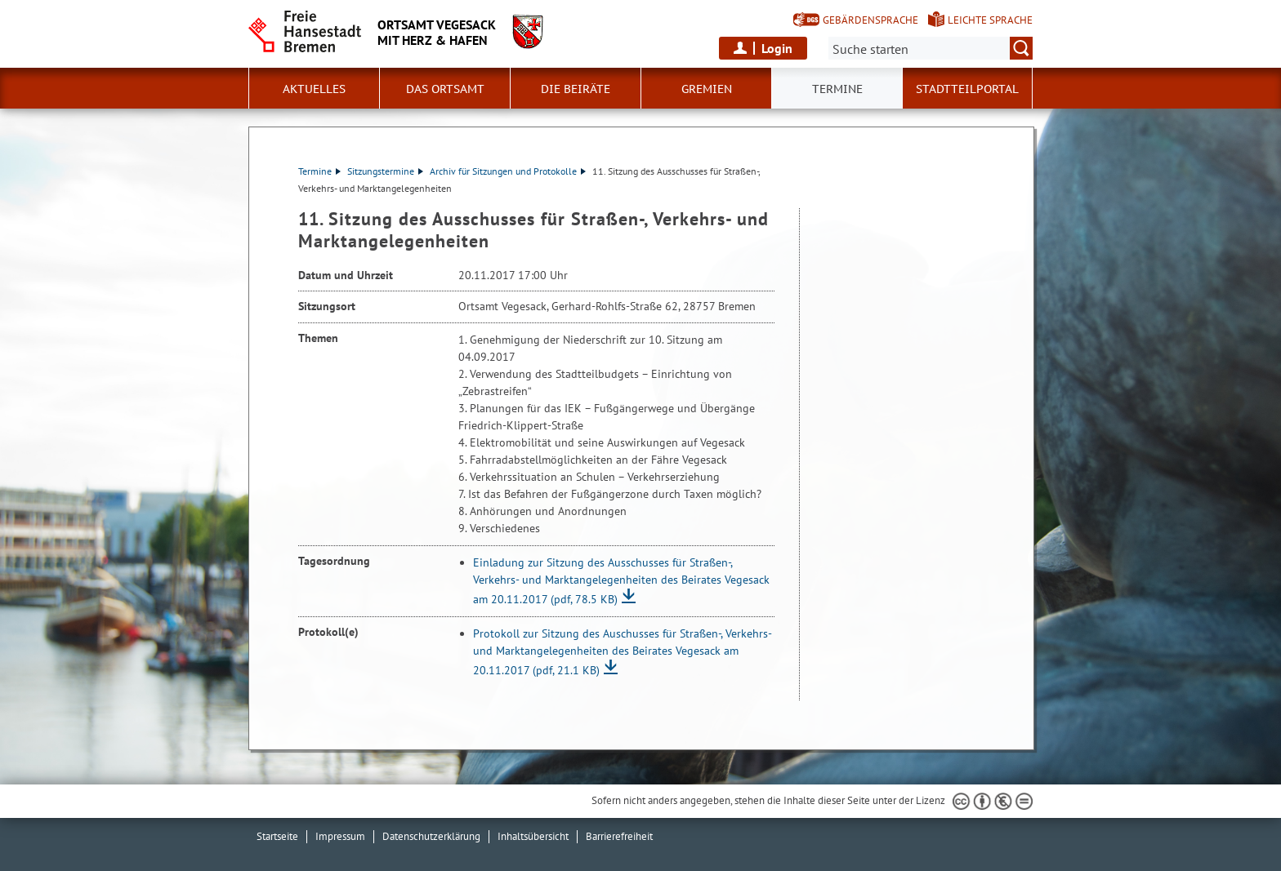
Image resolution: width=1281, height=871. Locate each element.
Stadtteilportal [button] (967, 89)
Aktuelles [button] (314, 89)
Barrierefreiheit (619, 836)
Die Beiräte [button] (575, 89)
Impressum (340, 836)
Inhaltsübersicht (533, 836)
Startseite (277, 836)
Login (776, 48)
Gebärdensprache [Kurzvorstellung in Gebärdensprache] (870, 20)
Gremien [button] (706, 89)
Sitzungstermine (385, 171)
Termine (319, 171)
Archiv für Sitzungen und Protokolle (508, 171)
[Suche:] (930, 48)
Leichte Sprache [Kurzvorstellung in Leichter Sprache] (990, 20)
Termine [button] (837, 89)
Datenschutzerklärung (431, 836)
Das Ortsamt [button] (445, 89)
